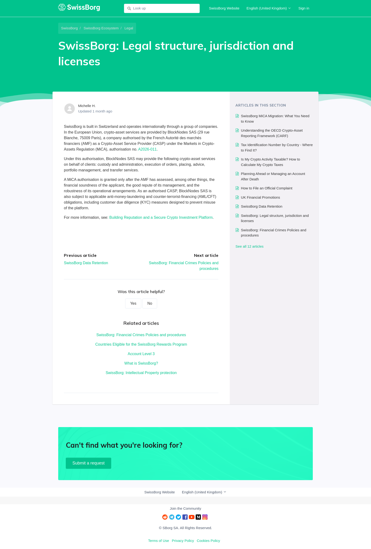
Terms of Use (158, 541)
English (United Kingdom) (269, 8)
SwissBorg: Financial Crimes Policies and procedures (141, 335)
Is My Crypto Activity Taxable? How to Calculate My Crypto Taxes (270, 162)
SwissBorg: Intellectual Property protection (141, 373)
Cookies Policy (208, 541)
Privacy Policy (183, 541)
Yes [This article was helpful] (133, 303)
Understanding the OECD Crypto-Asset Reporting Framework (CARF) (272, 133)
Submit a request (88, 463)
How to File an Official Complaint (266, 188)
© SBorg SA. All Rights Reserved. (185, 528)
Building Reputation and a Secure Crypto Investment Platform (161, 217)
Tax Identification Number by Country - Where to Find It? (277, 147)
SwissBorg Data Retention (86, 263)
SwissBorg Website (224, 8)
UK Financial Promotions (260, 197)
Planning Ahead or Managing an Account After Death (273, 176)
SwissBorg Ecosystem (101, 28)
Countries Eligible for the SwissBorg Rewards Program (141, 344)
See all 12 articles (249, 246)
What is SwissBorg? (141, 363)
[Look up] (162, 8)
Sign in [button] (303, 8)
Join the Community (185, 508)
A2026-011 (147, 149)
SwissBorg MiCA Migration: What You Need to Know (275, 118)
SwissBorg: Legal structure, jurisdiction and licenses (275, 218)
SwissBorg (69, 28)
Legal (128, 28)
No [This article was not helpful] (149, 303)
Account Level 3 (141, 354)
